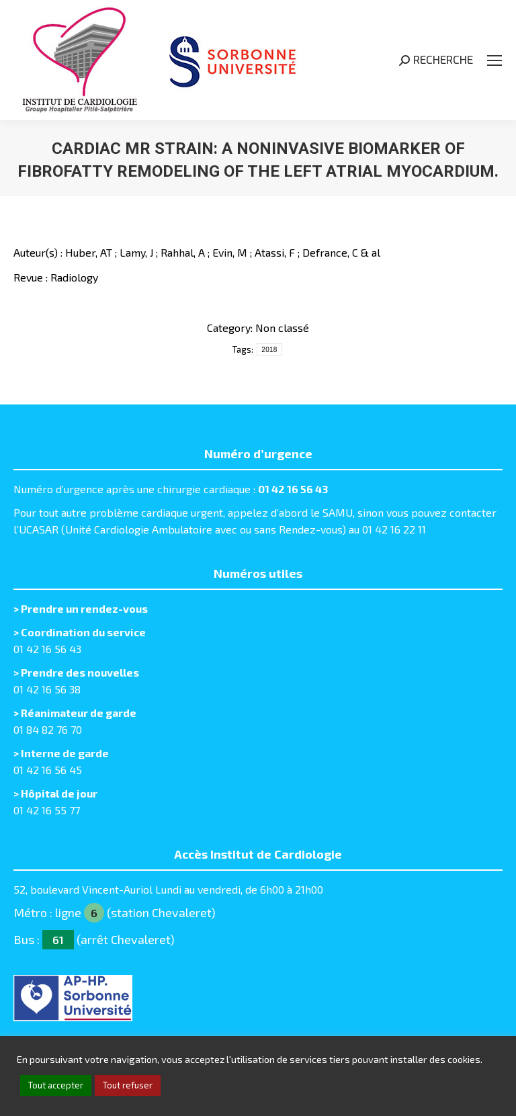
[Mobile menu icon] (494, 60)
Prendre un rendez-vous (84, 608)
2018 (269, 349)
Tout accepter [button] (55, 1085)
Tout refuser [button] (128, 1085)
